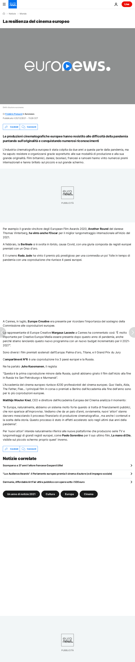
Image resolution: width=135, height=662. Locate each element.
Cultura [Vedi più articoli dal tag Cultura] (50, 494)
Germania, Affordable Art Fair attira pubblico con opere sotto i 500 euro (44, 481)
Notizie (12, 14)
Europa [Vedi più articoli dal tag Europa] (69, 494)
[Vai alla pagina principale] (12, 4)
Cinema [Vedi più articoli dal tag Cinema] (88, 494)
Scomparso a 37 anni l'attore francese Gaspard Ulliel (33, 465)
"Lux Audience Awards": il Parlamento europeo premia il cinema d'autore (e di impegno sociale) (57, 473)
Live (126, 4)
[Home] (4, 13)
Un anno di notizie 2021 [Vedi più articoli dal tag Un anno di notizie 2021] (21, 494)
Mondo (23, 14)
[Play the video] (67, 66)
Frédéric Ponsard (13, 114)
